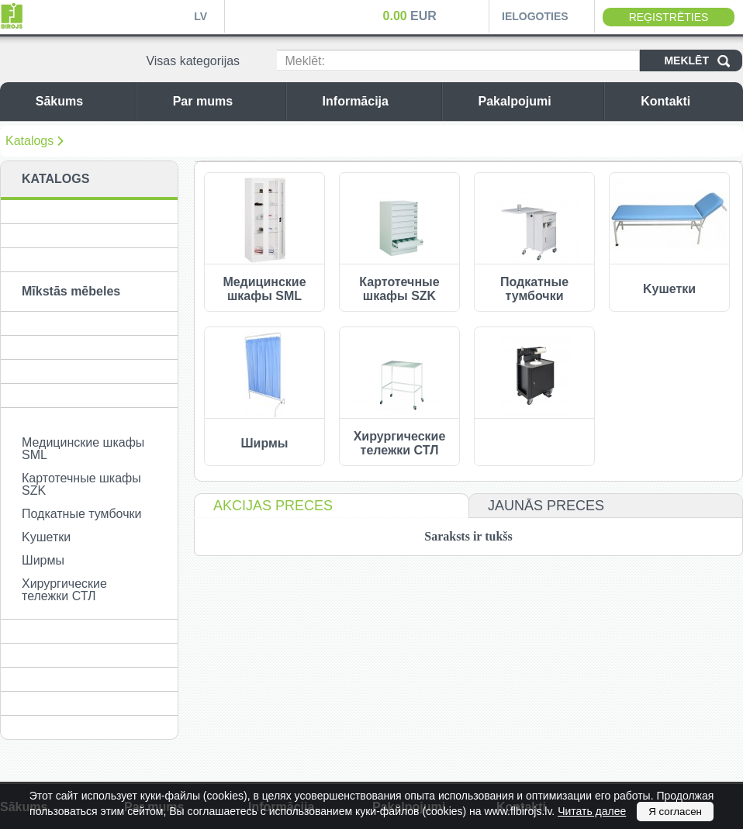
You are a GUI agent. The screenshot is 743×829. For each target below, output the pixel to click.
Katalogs (29, 140)
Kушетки (46, 537)
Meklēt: (305, 60)
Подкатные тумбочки (81, 513)
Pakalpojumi (537, 101)
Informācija (378, 101)
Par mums (225, 101)
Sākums (82, 101)
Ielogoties (535, 16)
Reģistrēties (669, 17)
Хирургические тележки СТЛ (64, 590)
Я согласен (675, 811)
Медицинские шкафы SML (83, 448)
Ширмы (43, 560)
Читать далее (592, 811)
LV (200, 16)
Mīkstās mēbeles (71, 291)
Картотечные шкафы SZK (81, 484)
